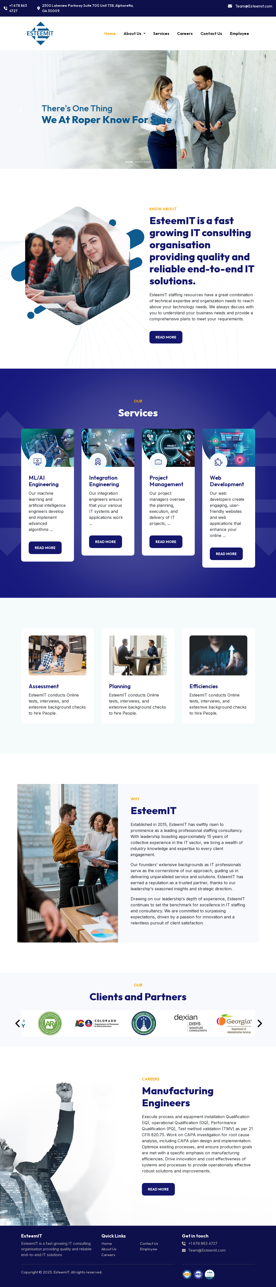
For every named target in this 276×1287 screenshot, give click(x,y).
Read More (165, 337)
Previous (17, 1023)
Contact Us (211, 33)
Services (161, 33)
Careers (185, 33)
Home (111, 33)
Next (258, 1023)
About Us (108, 1249)
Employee (239, 33)
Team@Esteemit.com (253, 6)
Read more (45, 548)
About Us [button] (133, 33)
